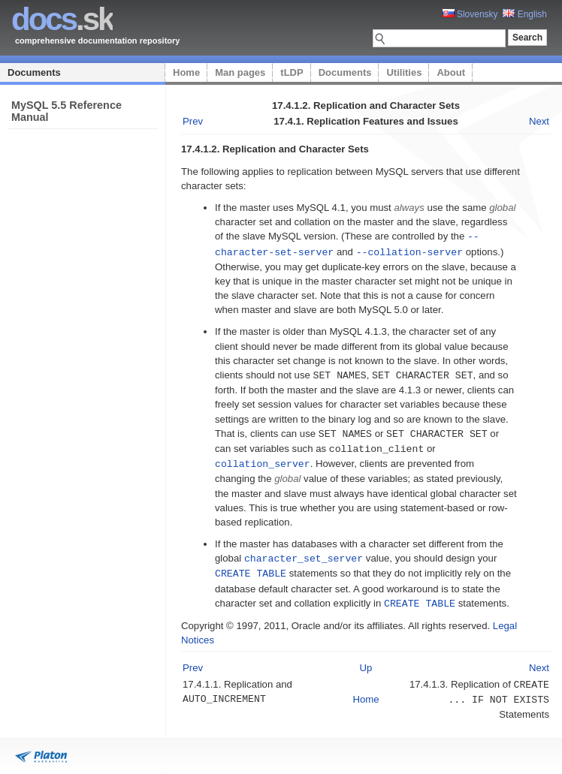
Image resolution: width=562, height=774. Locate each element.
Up (366, 661)
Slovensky (470, 14)
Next (539, 121)
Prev (193, 121)
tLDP (291, 72)
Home (186, 72)
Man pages (240, 72)
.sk (62, 19)
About (451, 72)
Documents (34, 72)
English (525, 14)
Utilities (404, 72)
